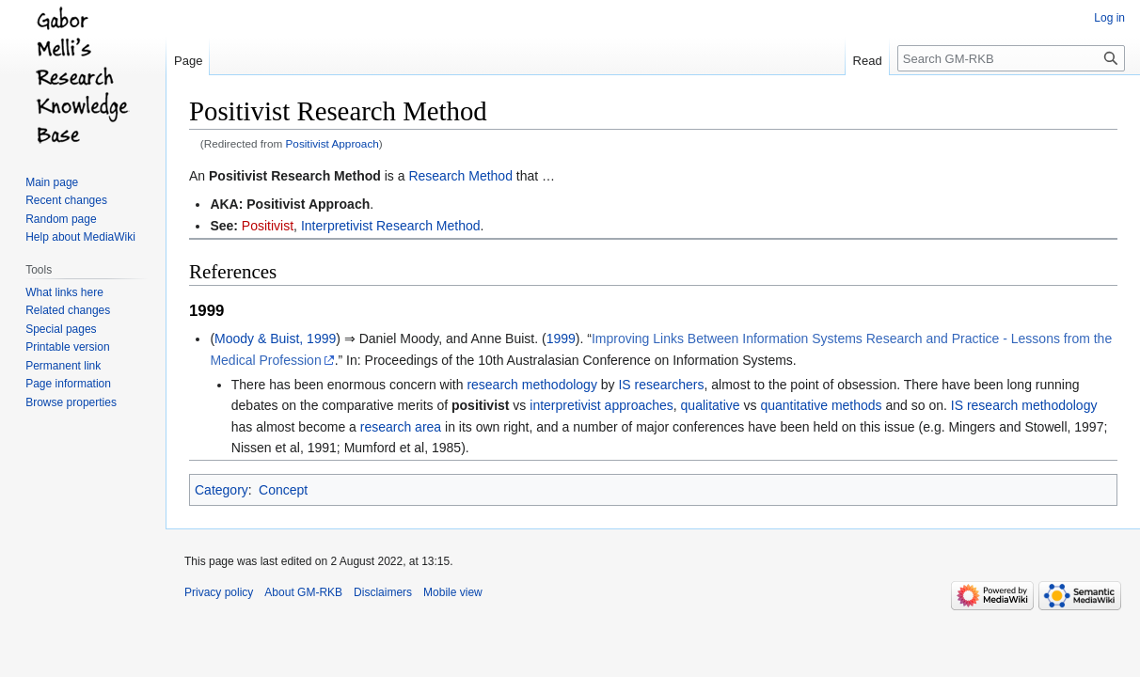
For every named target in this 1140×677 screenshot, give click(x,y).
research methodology (532, 384)
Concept (283, 489)
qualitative (710, 405)
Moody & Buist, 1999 (275, 338)
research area (400, 426)
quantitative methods (820, 405)
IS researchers (661, 384)
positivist (480, 405)
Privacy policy (218, 592)
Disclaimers (383, 592)
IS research (985, 405)
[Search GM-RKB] (1011, 58)
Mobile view (453, 592)
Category (221, 489)
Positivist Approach (332, 143)
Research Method (460, 175)
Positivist (267, 225)
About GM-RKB (303, 592)
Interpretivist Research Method (391, 225)
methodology (1059, 405)
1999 (561, 338)
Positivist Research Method (295, 175)
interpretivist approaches (601, 405)
